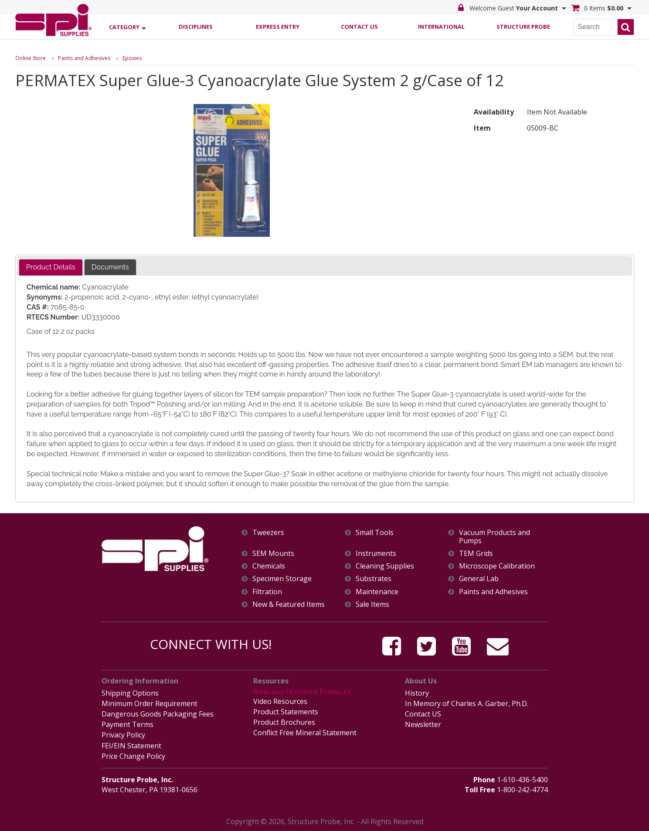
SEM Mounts (273, 553)
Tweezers (268, 532)
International (441, 26)
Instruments (376, 553)
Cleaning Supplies (385, 566)
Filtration (267, 592)
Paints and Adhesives (84, 58)
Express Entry (277, 26)
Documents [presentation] (110, 267)
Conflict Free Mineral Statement (305, 732)
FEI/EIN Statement (131, 745)
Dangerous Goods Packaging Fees (158, 714)
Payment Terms (127, 724)
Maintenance (377, 592)
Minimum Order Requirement (149, 703)
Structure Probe (523, 26)
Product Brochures (284, 722)
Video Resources (280, 701)
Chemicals (268, 566)
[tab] (51, 267)
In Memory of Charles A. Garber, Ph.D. (466, 703)
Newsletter (423, 724)
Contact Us (359, 26)
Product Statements (285, 712)
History (417, 693)
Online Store (30, 58)
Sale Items (372, 604)
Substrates (373, 579)
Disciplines (196, 26)
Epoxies (132, 58)
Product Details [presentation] (50, 267)
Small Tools (375, 532)
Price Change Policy (133, 756)
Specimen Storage (282, 579)
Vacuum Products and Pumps (494, 536)
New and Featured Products (301, 691)
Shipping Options (130, 693)
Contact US (423, 714)
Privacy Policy (123, 735)
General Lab (479, 579)
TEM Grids (476, 553)
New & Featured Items (288, 604)
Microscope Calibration (497, 566)
